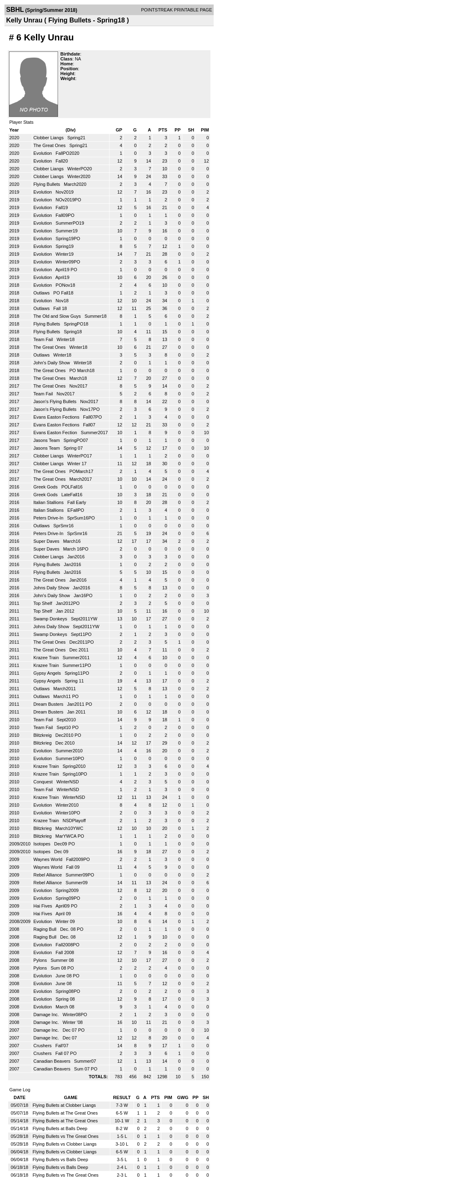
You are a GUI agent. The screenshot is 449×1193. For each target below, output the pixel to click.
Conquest (44, 781)
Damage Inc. (47, 1014)
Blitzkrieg (43, 742)
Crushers (43, 1045)
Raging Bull (46, 929)
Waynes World (49, 859)
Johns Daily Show (52, 587)
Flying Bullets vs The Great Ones (65, 1136)
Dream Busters (49, 704)
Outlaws (42, 292)
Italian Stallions (49, 502)
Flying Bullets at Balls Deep (60, 1128)
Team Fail (44, 339)
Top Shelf (44, 603)
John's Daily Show (52, 362)
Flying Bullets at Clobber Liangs (64, 1105)
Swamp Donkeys (51, 618)
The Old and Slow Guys (58, 316)
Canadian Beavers (53, 1061)
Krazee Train (47, 657)
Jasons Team (47, 440)
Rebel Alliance (48, 874)
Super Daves (47, 541)
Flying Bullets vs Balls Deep (60, 1159)
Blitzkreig (43, 735)
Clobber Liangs (49, 137)
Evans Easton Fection (56, 432)
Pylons (41, 960)
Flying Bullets (47, 184)
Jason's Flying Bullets (56, 401)
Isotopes (43, 843)
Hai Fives (44, 905)
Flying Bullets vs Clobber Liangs (65, 1144)
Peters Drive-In (49, 517)
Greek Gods (46, 486)
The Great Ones (50, 145)
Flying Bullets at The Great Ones (65, 1112)
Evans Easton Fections (57, 417)
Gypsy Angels (48, 673)
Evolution (43, 153)
